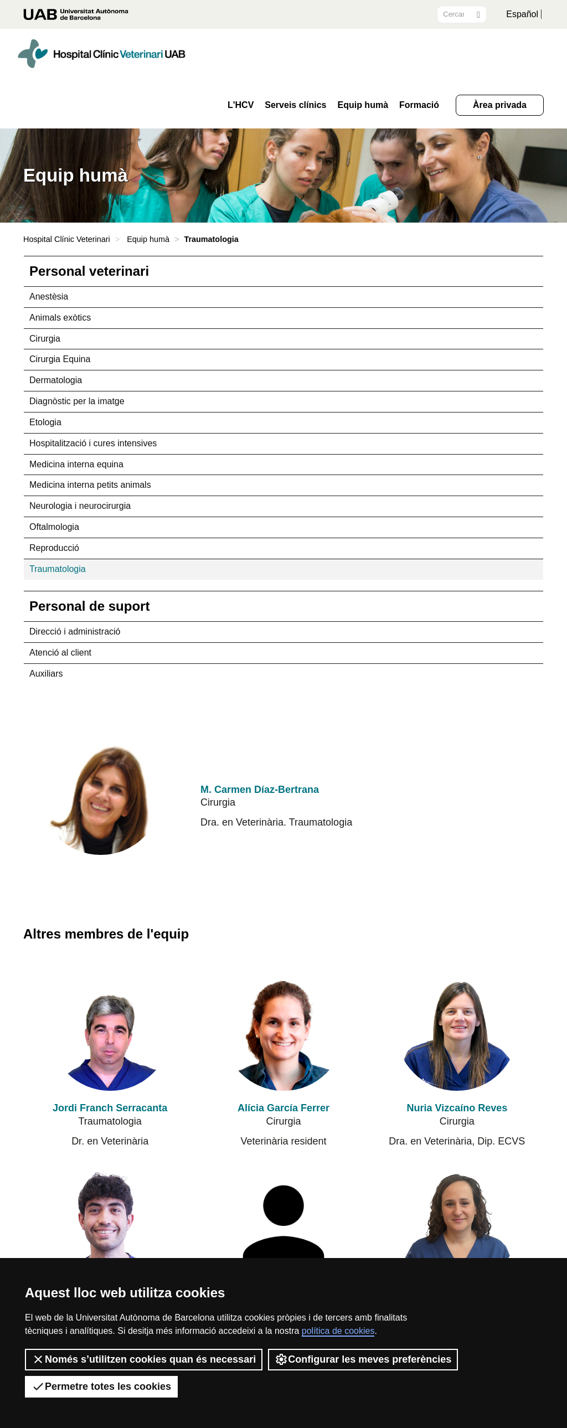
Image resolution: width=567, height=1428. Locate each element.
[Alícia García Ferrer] (283, 1030)
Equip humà (148, 239)
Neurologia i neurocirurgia (80, 506)
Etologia (45, 422)
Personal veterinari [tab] (89, 271)
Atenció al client (60, 652)
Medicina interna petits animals (90, 484)
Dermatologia (55, 380)
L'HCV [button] (241, 105)
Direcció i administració (75, 631)
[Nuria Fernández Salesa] (457, 1226)
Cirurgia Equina (59, 359)
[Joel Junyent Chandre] (110, 1226)
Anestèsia (48, 296)
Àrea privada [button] (500, 105)
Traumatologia (57, 569)
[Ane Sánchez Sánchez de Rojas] (283, 1226)
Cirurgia (44, 338)
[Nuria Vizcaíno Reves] (457, 1030)
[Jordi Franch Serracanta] (110, 1030)
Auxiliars (46, 673)
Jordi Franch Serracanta (110, 1107)
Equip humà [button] (362, 105)
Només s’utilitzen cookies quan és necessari (144, 1359)
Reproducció (54, 548)
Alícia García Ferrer (283, 1107)
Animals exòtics (60, 317)
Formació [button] (419, 105)
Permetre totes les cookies (101, 1386)
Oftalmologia (54, 527)
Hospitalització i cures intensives (93, 443)
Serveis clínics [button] (295, 105)
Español (522, 14)
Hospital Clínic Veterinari (66, 239)
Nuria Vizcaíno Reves (456, 1107)
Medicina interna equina (76, 464)
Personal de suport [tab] (89, 606)
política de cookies (338, 1331)
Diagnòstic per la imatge (77, 401)
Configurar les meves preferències (363, 1359)
